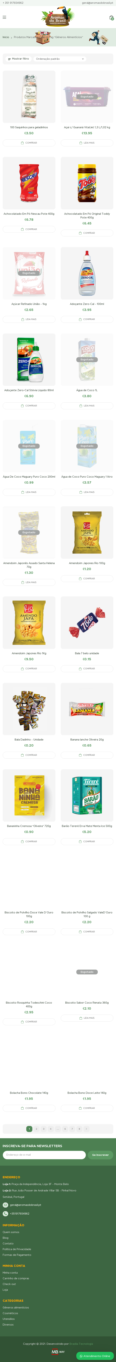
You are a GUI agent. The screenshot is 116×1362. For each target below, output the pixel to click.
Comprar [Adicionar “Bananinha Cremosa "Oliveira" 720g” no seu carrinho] (31, 841)
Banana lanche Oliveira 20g (87, 739)
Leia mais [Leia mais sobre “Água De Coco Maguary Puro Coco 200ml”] (31, 492)
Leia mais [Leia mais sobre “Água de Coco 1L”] (89, 405)
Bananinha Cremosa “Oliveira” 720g (29, 826)
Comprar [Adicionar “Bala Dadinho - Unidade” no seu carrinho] (31, 755)
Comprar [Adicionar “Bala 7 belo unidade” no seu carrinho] (89, 668)
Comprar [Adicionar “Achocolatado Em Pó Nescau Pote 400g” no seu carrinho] (31, 229)
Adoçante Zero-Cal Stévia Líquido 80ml (29, 390)
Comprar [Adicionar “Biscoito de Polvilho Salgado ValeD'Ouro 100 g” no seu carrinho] (89, 931)
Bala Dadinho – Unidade (29, 739)
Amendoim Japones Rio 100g (87, 563)
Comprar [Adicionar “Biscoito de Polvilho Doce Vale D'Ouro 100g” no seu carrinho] (31, 931)
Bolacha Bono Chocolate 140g (29, 1092)
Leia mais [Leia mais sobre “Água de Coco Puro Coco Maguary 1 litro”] (89, 492)
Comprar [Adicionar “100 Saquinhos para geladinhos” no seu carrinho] (31, 143)
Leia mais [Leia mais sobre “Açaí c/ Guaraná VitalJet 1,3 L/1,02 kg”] (89, 143)
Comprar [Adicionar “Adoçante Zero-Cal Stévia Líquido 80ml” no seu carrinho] (31, 405)
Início (6, 37)
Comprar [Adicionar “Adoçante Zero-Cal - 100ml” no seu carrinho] (89, 319)
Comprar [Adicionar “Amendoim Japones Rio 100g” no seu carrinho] (89, 578)
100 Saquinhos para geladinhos (29, 127)
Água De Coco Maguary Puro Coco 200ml (29, 476)
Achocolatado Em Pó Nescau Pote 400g (29, 213)
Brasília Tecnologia (81, 1343)
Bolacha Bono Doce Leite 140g (87, 1092)
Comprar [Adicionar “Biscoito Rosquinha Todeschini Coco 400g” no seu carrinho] (31, 1021)
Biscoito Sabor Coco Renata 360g (87, 1002)
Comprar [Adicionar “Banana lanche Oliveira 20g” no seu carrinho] (89, 755)
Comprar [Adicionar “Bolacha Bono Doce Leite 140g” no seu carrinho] (89, 1108)
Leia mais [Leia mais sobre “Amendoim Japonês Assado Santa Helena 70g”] (31, 582)
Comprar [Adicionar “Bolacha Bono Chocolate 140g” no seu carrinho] (31, 1108)
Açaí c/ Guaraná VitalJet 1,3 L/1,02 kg (87, 127)
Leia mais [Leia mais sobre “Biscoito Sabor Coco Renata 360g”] (89, 1018)
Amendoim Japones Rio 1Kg (29, 653)
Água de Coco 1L (87, 390)
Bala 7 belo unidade (87, 653)
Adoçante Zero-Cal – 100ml (87, 304)
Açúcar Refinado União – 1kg (29, 304)
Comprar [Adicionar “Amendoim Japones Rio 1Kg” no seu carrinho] (31, 668)
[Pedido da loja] (59, 59)
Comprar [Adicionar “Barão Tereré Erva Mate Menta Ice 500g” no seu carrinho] (89, 841)
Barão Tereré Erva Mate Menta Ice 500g (87, 826)
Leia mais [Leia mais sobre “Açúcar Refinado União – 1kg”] (31, 319)
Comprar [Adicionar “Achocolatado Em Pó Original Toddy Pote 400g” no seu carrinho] (89, 233)
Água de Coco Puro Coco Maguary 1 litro (87, 476)
